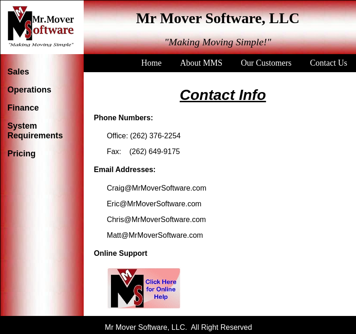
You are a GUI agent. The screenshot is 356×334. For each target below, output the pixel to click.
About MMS (201, 63)
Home (151, 63)
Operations (29, 89)
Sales (18, 71)
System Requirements (35, 130)
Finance (23, 107)
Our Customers (266, 63)
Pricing (21, 153)
